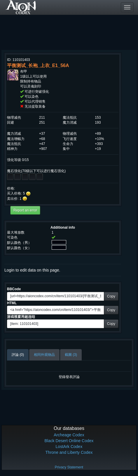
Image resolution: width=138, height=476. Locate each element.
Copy (111, 296)
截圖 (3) (71, 355)
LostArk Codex (69, 446)
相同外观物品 (44, 355)
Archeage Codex (69, 435)
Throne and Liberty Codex (69, 452)
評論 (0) (18, 355)
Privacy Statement (69, 467)
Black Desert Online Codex (68, 440)
